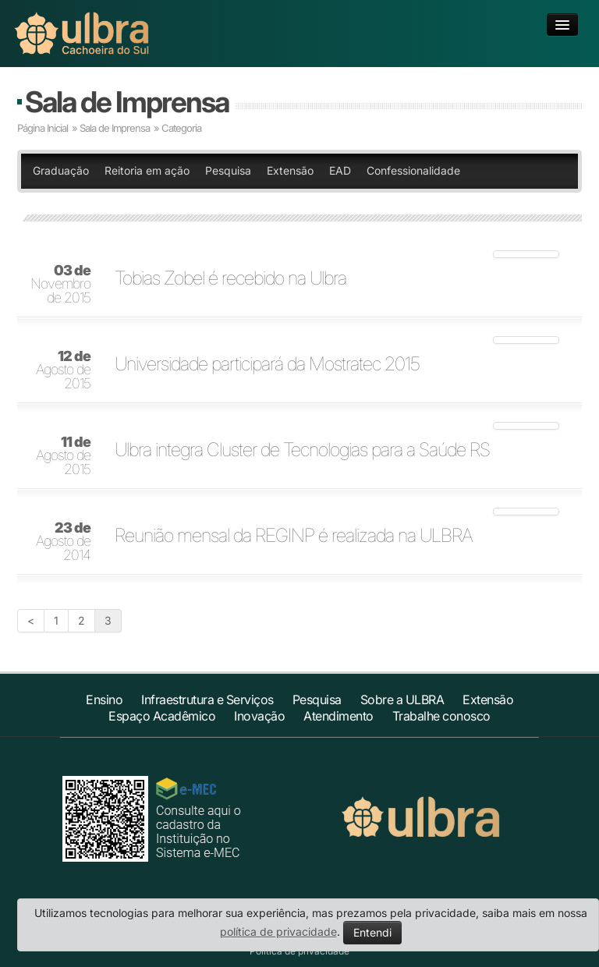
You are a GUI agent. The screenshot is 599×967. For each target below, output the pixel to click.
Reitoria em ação (147, 170)
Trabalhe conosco (441, 716)
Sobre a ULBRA (402, 699)
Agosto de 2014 (63, 542)
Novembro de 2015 (60, 284)
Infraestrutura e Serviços (207, 699)
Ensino (104, 699)
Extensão (290, 170)
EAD (340, 170)
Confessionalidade (413, 170)
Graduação (61, 170)
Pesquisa (228, 170)
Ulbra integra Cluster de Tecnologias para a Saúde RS (302, 450)
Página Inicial (42, 128)
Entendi (372, 932)
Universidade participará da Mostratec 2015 (267, 364)
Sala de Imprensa (127, 101)
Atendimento (338, 716)
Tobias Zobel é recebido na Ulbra (230, 278)
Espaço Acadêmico (161, 716)
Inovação (259, 716)
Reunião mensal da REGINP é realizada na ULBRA (294, 535)
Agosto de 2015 (63, 370)
